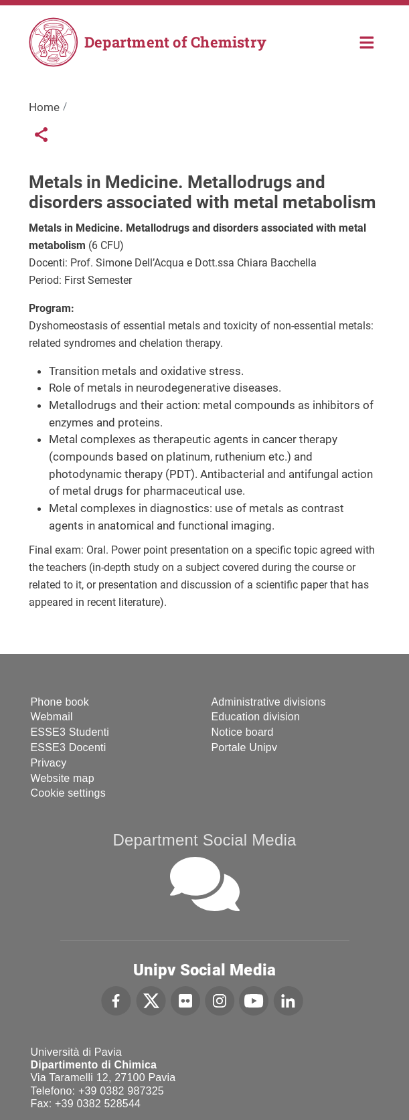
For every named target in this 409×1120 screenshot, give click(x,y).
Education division (256, 716)
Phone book (60, 702)
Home (367, 41)
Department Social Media (204, 840)
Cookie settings (68, 793)
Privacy (49, 763)
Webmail (52, 716)
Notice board (243, 732)
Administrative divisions (269, 702)
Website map (62, 778)
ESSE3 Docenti (68, 747)
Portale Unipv (245, 747)
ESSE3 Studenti (70, 732)
